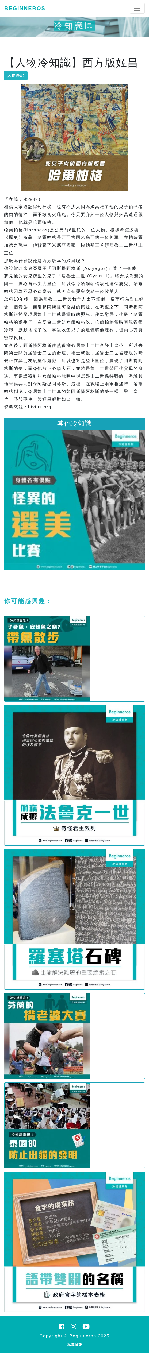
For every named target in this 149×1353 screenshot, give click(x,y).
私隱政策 (74, 1344)
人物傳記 (15, 75)
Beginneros (24, 8)
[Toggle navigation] (137, 8)
